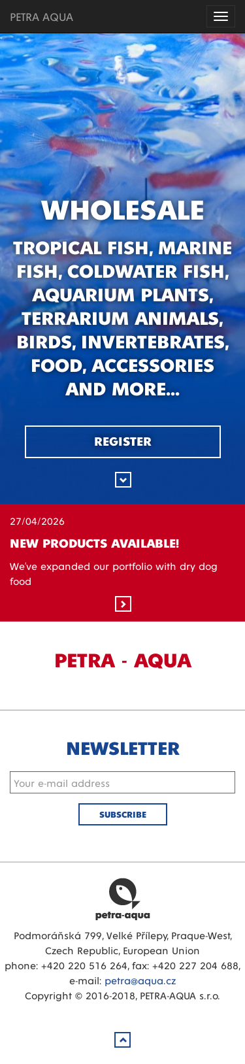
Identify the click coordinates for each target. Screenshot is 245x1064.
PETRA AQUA (41, 16)
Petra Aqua (122, 899)
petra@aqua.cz (140, 980)
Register (123, 440)
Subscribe (122, 814)
